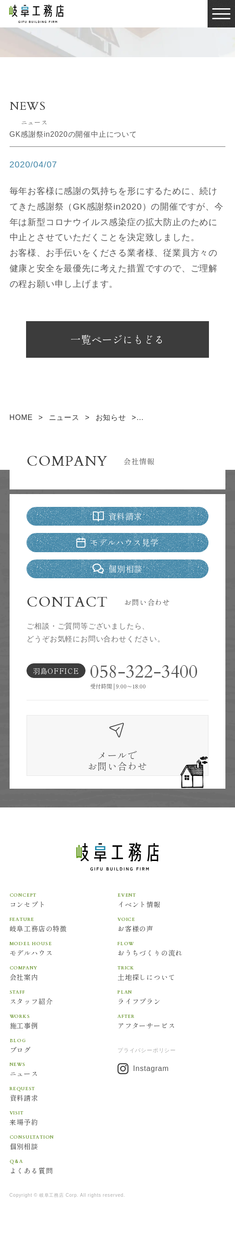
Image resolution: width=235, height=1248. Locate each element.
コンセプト (64, 913)
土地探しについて (171, 986)
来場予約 (64, 1131)
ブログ (64, 1058)
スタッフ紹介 (64, 1010)
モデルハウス (64, 962)
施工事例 (64, 1034)
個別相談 (64, 1155)
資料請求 (64, 1107)
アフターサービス (171, 1034)
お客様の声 (171, 938)
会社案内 (64, 986)
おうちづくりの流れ (171, 962)
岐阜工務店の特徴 (64, 938)
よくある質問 (64, 1180)
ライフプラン (171, 1010)
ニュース (64, 1083)
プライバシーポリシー (147, 1064)
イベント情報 (171, 913)
